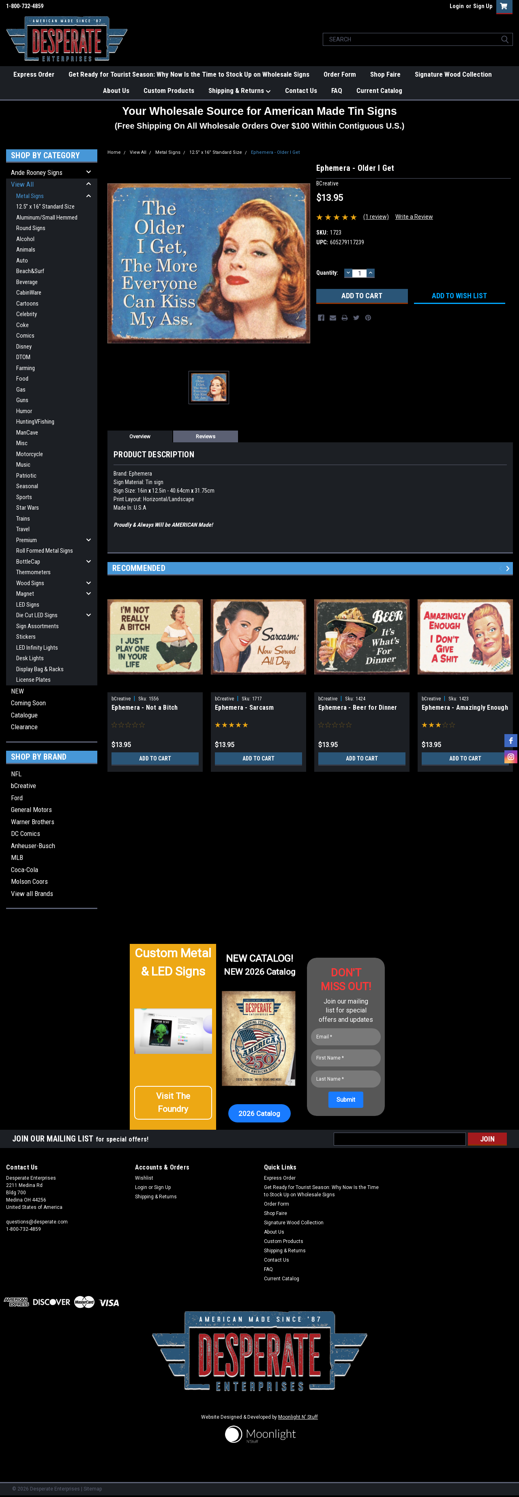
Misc (22, 443)
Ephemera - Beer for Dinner (357, 707)
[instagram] (510, 756)
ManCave (27, 432)
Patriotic (26, 475)
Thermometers (33, 572)
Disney (24, 346)
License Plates (33, 679)
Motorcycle (29, 454)
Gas (21, 389)
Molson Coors (29, 881)
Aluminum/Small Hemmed (46, 217)
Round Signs (30, 228)
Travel (23, 529)
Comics (25, 335)
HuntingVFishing (35, 421)
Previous (502, 569)
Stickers (26, 636)
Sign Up (482, 6)
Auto (22, 260)
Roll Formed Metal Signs (44, 550)
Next (509, 569)
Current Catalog (379, 90)
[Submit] (345, 1100)
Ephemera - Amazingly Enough (465, 707)
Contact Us (301, 90)
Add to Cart (155, 758)
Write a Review (414, 216)
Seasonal (27, 486)
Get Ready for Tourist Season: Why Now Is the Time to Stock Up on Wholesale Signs (189, 74)
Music (23, 464)
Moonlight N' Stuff (298, 1417)
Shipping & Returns (239, 90)
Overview (139, 436)
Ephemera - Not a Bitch (145, 707)
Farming (25, 368)
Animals (25, 249)
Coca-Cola (24, 870)
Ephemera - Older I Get (275, 152)
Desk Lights (30, 658)
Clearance (24, 727)
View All (22, 184)
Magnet (25, 593)
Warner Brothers (32, 822)
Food (22, 378)
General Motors (31, 810)
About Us (116, 90)
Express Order (33, 74)
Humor (24, 411)
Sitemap (93, 1489)
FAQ (336, 90)
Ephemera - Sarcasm (244, 707)
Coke (22, 325)
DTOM (23, 357)
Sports (24, 497)
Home (114, 152)
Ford (17, 798)
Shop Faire (385, 74)
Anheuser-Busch (33, 846)
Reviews (205, 436)
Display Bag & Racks (40, 669)
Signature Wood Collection (453, 74)
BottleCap (28, 561)
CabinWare (28, 292)
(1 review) (376, 216)
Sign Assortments (37, 626)
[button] (173, 1106)
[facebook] (510, 740)
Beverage (27, 282)
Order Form (340, 74)
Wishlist (144, 1178)
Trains (23, 518)
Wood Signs (30, 583)
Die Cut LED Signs (37, 615)
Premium (26, 540)
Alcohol (25, 239)
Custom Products (169, 90)
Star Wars (27, 507)
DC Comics (25, 833)
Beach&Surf (30, 271)
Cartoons (27, 303)
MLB (17, 857)
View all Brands (32, 894)
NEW (17, 691)
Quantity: (327, 272)
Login (457, 6)
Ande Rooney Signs (36, 172)
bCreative (23, 786)
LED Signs (27, 604)
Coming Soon (28, 703)
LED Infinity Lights (37, 647)
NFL (16, 774)
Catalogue (24, 715)
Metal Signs (30, 196)
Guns (22, 400)
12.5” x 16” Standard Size (45, 206)
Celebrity (26, 314)
